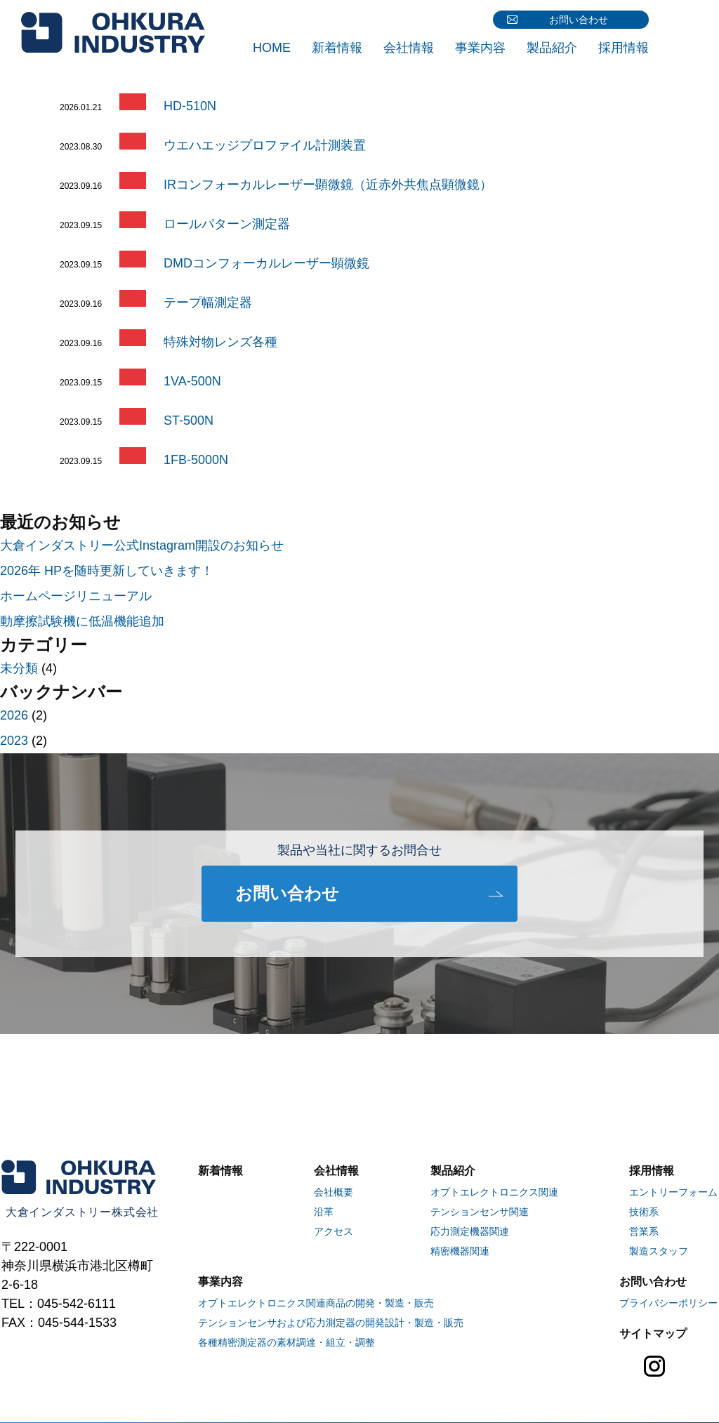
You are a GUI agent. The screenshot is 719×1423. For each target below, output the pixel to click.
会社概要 (333, 1192)
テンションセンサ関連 (479, 1211)
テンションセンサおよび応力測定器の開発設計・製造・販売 (330, 1322)
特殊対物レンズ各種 (220, 342)
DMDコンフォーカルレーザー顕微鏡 (266, 263)
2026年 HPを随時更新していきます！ (106, 571)
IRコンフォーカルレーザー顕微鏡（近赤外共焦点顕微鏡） (328, 185)
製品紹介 (552, 48)
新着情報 (337, 48)
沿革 (324, 1211)
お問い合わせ (578, 19)
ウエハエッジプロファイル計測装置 (265, 145)
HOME (272, 48)
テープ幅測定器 (208, 303)
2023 (14, 741)
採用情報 (623, 48)
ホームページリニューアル (76, 596)
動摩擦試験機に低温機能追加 (82, 621)
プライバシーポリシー (668, 1303)
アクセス (333, 1231)
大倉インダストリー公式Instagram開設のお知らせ (142, 545)
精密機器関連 (459, 1251)
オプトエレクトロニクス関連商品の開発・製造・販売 (316, 1303)
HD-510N (190, 106)
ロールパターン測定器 (227, 224)
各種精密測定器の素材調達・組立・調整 (286, 1342)
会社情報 (408, 48)
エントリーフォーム (673, 1192)
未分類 (19, 668)
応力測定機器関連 (469, 1231)
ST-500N (188, 420)
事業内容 (480, 48)
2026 (14, 715)
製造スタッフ (658, 1251)
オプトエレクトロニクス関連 (494, 1192)
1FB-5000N (196, 460)
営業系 (644, 1231)
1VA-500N (192, 381)
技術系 (644, 1211)
